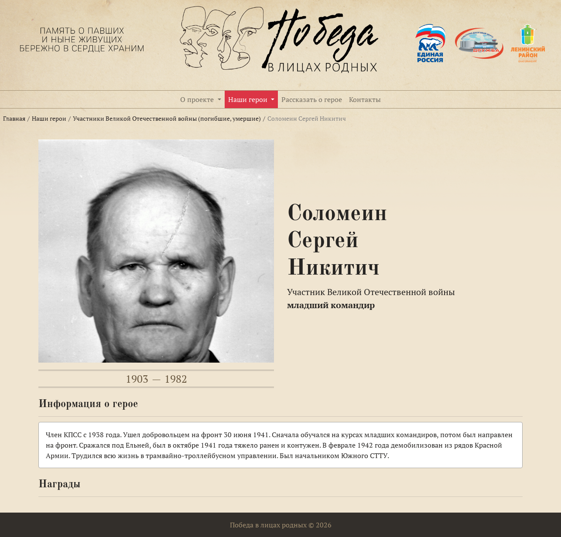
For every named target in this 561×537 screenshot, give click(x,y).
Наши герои (248, 99)
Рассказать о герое (311, 99)
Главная (14, 118)
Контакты (365, 99)
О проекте (198, 99)
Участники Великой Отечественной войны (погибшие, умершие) (167, 118)
